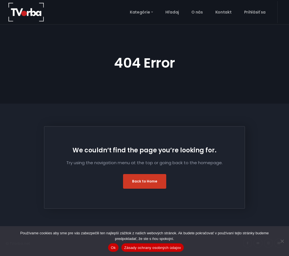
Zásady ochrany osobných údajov (152, 248)
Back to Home (144, 181)
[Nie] (282, 241)
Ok (113, 248)
